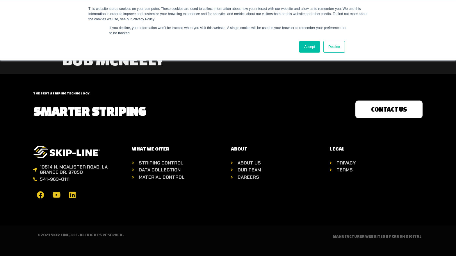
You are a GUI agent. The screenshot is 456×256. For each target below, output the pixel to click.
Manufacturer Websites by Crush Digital (377, 236)
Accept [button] (309, 47)
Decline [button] (334, 47)
